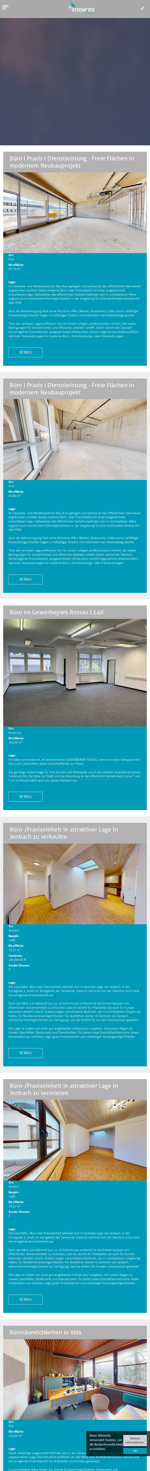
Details (25, 352)
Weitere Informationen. (135, 1440)
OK (135, 1451)
